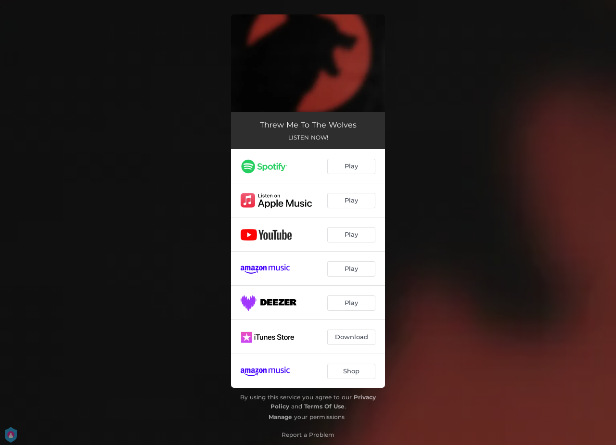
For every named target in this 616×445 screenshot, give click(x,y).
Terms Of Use (324, 406)
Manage (280, 416)
